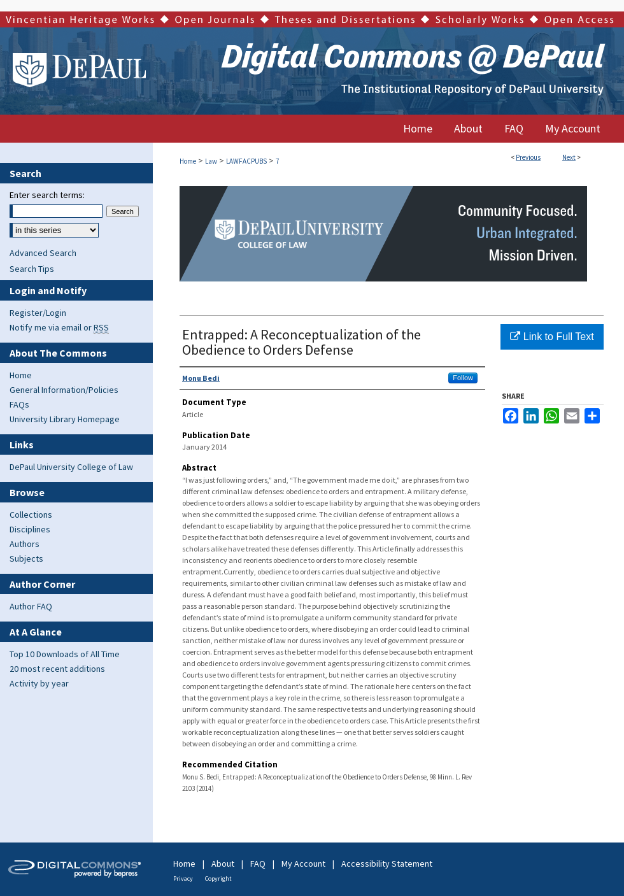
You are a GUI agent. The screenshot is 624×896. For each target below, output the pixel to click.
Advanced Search (43, 253)
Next (569, 157)
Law (211, 161)
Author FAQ (31, 606)
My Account (303, 863)
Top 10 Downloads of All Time (65, 654)
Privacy (183, 878)
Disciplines (30, 529)
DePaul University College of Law (71, 467)
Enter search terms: (47, 195)
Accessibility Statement (386, 863)
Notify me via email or (59, 327)
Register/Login (38, 312)
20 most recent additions (57, 668)
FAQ (258, 863)
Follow (463, 377)
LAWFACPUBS (246, 161)
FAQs (19, 404)
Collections (31, 514)
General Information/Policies (64, 389)
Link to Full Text (551, 336)
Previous (528, 157)
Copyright (218, 878)
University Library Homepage (65, 419)
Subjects (26, 558)
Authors (24, 544)
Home (188, 161)
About (222, 863)
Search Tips (32, 268)
